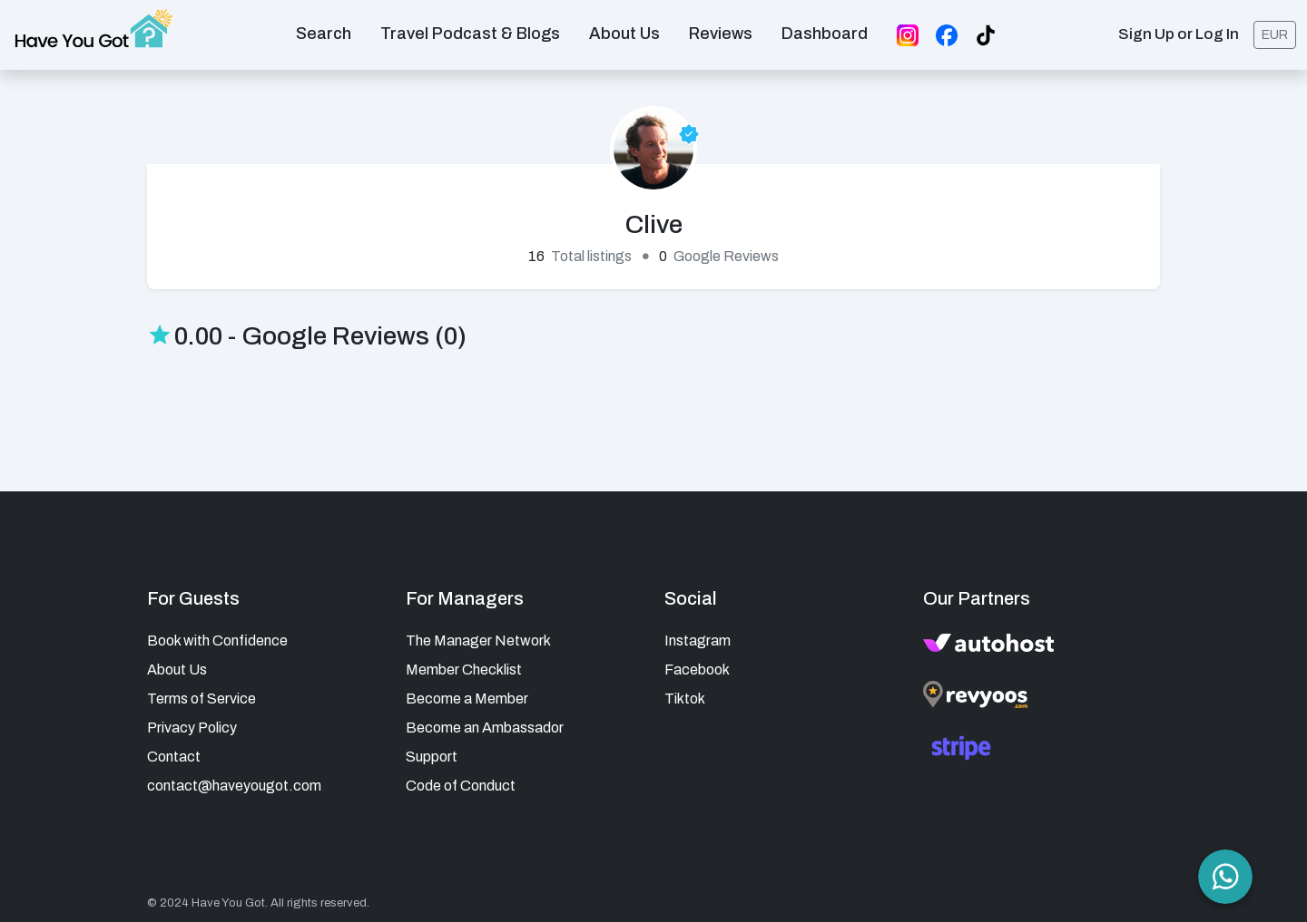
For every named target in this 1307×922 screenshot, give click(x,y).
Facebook (697, 665)
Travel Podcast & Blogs (470, 31)
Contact (174, 752)
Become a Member (467, 694)
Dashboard (824, 31)
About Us (177, 665)
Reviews (720, 31)
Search (323, 31)
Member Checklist (464, 665)
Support (431, 752)
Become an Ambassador (485, 723)
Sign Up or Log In (1178, 32)
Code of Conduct (461, 781)
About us (624, 31)
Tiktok (684, 694)
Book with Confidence (217, 636)
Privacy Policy (192, 723)
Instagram (697, 636)
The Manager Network (478, 636)
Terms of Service (201, 694)
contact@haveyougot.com (234, 781)
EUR (1275, 33)
